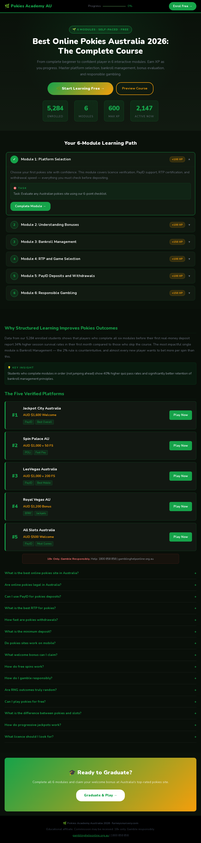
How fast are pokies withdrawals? (100, 620)
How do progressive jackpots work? (100, 725)
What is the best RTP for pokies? (100, 608)
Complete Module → (30, 206)
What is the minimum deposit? (100, 631)
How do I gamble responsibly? (100, 678)
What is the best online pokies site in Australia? (100, 573)
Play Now (181, 415)
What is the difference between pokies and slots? (100, 713)
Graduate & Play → (100, 795)
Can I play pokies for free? (100, 701)
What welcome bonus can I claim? (100, 655)
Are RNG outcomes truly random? (100, 690)
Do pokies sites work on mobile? (100, 643)
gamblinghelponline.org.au (90, 835)
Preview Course (134, 88)
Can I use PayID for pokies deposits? (100, 596)
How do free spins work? (100, 666)
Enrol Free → (182, 6)
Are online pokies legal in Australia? (100, 585)
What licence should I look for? (100, 737)
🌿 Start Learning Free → (80, 88)
